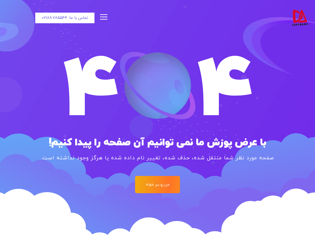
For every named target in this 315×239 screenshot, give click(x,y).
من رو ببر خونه (157, 184)
